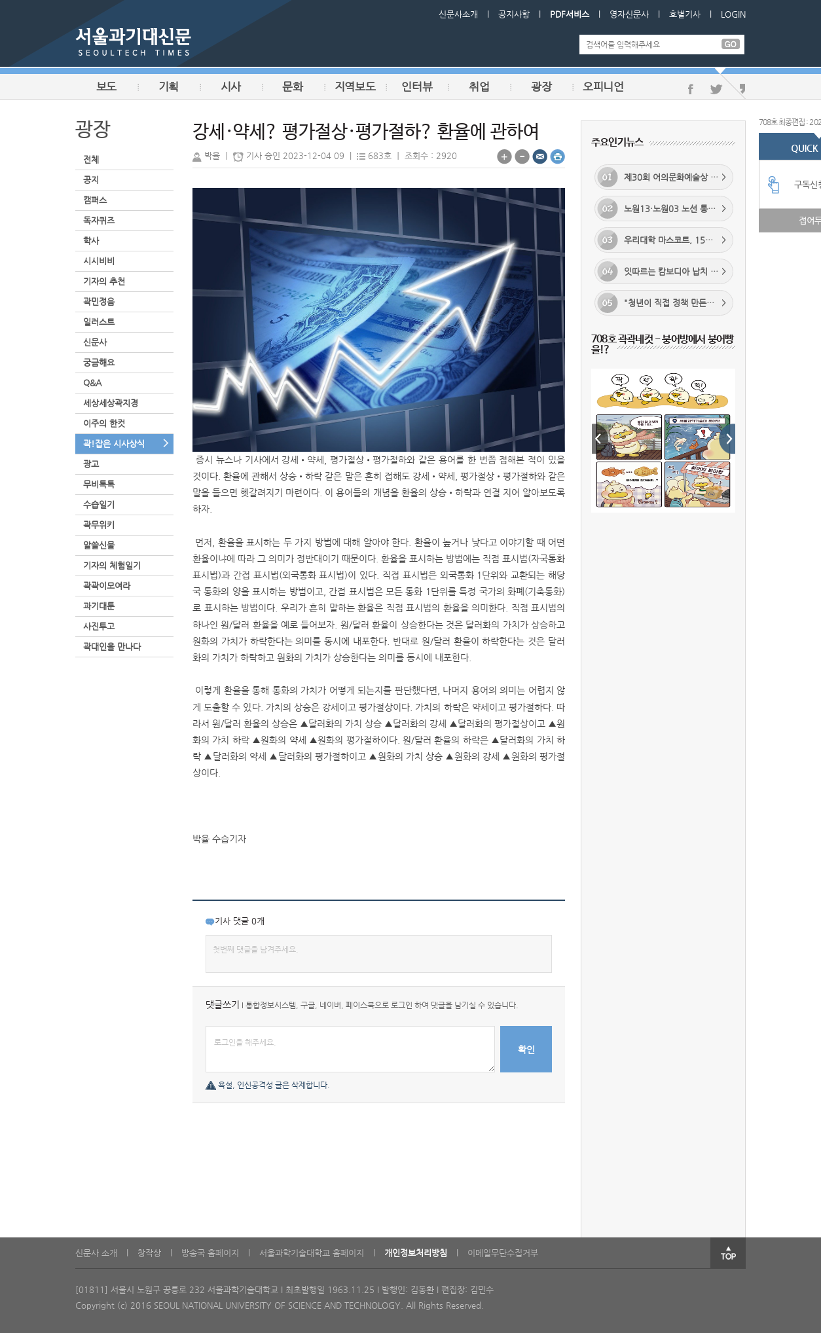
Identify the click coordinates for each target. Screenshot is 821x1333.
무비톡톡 (99, 484)
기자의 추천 (104, 281)
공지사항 (514, 14)
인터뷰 (416, 86)
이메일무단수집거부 (502, 1253)
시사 (231, 86)
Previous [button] (600, 439)
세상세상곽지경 (110, 403)
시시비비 (99, 261)
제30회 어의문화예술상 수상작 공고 (665, 177)
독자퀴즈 (99, 220)
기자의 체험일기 (112, 565)
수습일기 (99, 504)
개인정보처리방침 (415, 1253)
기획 (168, 86)
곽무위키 (99, 525)
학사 (91, 241)
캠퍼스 (95, 200)
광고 (91, 464)
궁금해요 (99, 362)
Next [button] (727, 439)
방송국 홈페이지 (210, 1253)
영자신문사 (629, 14)
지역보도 (355, 86)
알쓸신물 (99, 545)
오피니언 (603, 86)
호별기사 (685, 14)
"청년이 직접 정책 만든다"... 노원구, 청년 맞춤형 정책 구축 (665, 303)
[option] (663, 424)
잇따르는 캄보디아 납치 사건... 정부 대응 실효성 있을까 (665, 271)
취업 (479, 86)
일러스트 (99, 322)
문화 (292, 86)
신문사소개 (458, 14)
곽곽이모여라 (106, 586)
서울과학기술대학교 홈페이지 (311, 1253)
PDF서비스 (569, 14)
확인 (526, 1049)
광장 (541, 86)
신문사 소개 (96, 1253)
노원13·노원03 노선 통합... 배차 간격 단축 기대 (665, 208)
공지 (91, 180)
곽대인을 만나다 (112, 646)
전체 (91, 159)
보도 (106, 86)
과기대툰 (99, 606)
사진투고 (99, 626)
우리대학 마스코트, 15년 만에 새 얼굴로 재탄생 (665, 240)
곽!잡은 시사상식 (114, 443)
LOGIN (733, 14)
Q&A (92, 383)
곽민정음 (99, 301)
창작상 (149, 1253)
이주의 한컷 (104, 423)
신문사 (95, 342)
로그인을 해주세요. (350, 1049)
